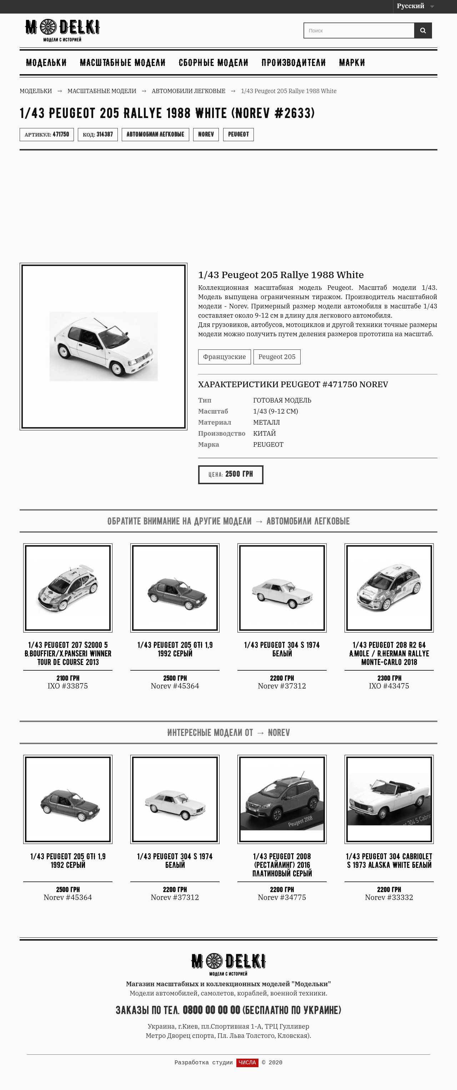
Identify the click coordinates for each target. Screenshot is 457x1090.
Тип (204, 400)
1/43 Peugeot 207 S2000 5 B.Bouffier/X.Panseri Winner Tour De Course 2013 (68, 653)
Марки (352, 62)
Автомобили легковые (155, 134)
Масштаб (213, 411)
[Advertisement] (228, 209)
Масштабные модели (123, 62)
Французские (224, 357)
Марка (208, 444)
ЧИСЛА (247, 1063)
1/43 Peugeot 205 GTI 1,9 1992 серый (175, 649)
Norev (206, 134)
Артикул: (47, 134)
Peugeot (238, 134)
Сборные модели (214, 62)
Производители (294, 62)
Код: (98, 134)
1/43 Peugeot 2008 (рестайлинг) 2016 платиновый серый (282, 865)
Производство (222, 433)
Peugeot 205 (277, 357)
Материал (214, 422)
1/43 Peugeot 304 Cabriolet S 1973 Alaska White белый (389, 860)
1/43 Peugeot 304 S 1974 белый (282, 649)
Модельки (46, 62)
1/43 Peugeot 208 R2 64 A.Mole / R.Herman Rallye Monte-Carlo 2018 (389, 653)
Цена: (216, 475)
